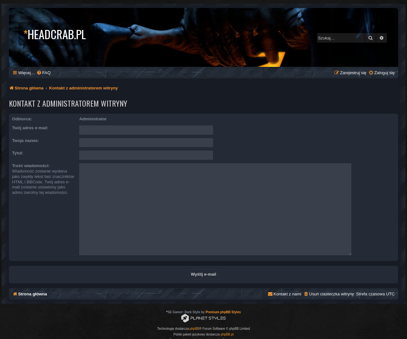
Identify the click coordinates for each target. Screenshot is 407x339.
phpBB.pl (227, 322)
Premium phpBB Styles (223, 299)
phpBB (194, 316)
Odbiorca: (22, 119)
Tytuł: (17, 153)
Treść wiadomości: (31, 165)
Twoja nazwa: (25, 140)
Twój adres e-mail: (30, 127)
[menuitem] (44, 72)
